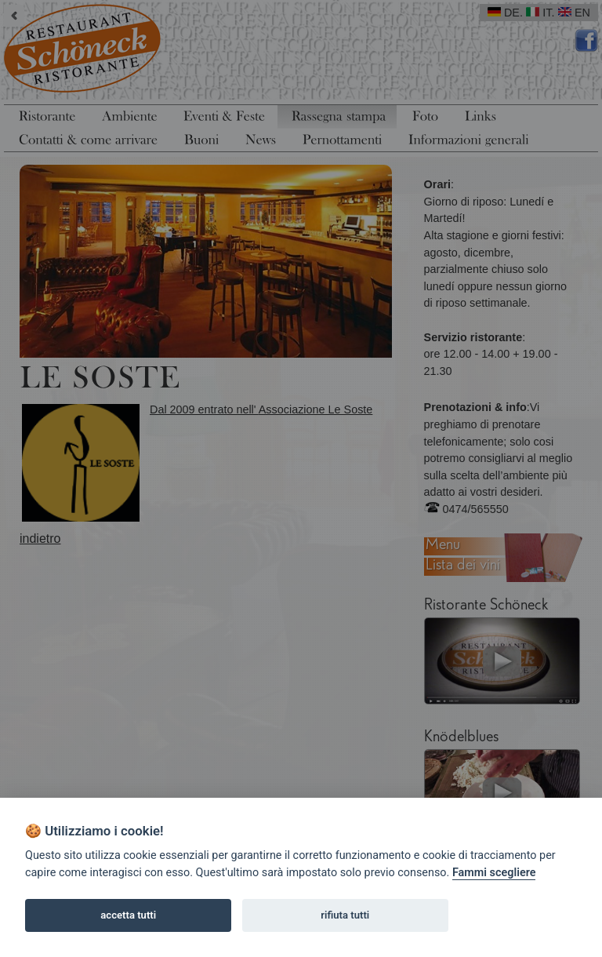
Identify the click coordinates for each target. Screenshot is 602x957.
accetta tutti (128, 915)
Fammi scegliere (494, 872)
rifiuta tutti (345, 915)
